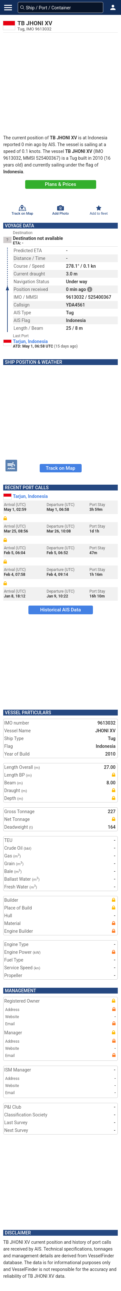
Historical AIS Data (60, 610)
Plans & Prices (60, 184)
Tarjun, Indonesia (30, 341)
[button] (113, 7)
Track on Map (60, 468)
